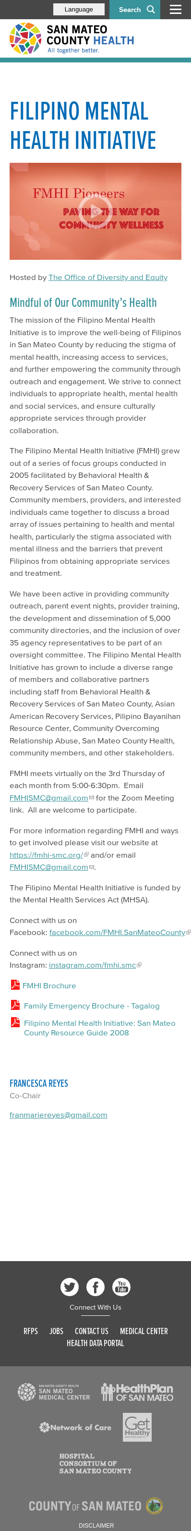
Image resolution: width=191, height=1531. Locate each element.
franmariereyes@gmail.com (58, 1114)
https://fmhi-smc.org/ (46, 854)
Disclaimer (96, 1525)
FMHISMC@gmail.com (49, 797)
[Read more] (54, 1392)
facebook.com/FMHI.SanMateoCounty (117, 931)
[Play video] (95, 211)
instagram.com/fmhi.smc (92, 964)
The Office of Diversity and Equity (107, 276)
